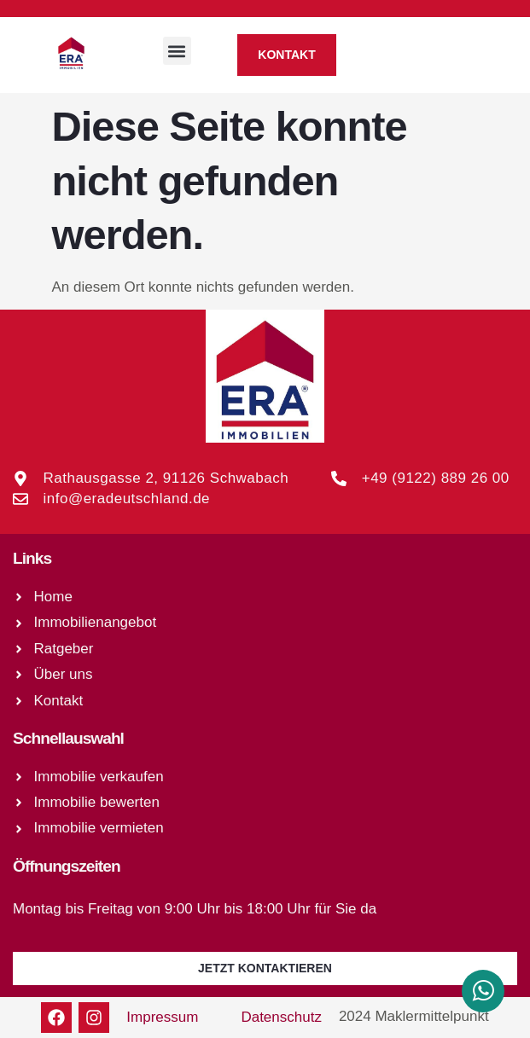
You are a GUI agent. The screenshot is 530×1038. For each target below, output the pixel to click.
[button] (177, 51)
